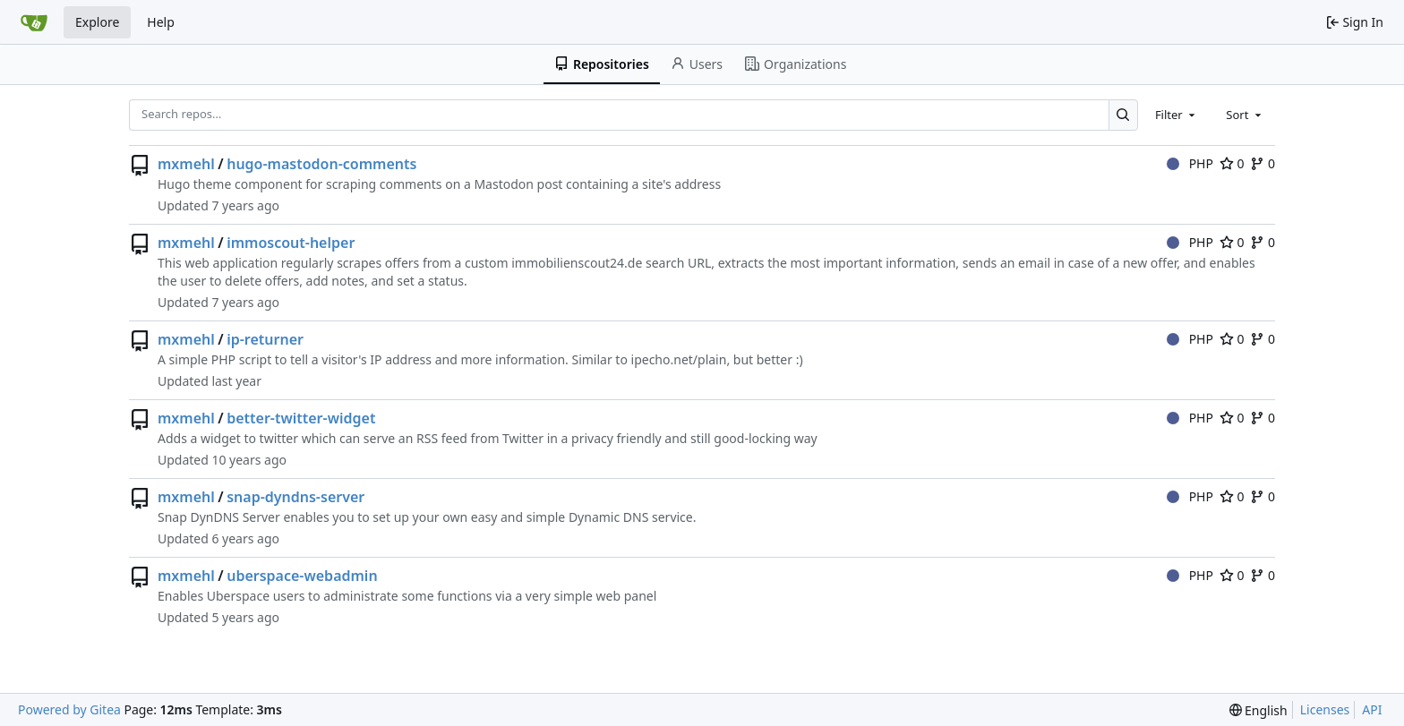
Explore (97, 21)
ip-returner (265, 339)
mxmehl (186, 164)
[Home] (34, 22)
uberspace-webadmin (302, 576)
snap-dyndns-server (295, 497)
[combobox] (1176, 115)
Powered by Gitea (69, 709)
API (1372, 709)
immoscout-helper (291, 243)
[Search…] (1123, 115)
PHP (1190, 163)
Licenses (1325, 709)
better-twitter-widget (301, 418)
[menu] (1258, 710)
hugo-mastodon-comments (321, 164)
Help (161, 21)
